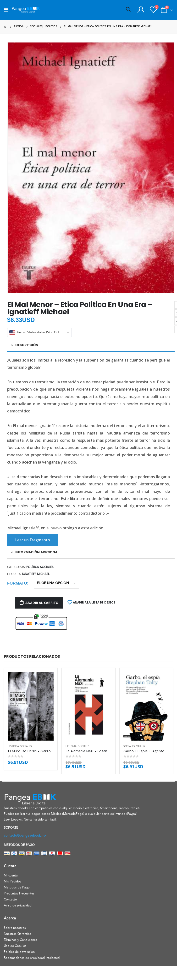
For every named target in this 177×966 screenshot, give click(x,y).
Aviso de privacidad (18, 905)
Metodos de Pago (17, 887)
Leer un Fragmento (32, 540)
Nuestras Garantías (17, 934)
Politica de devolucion (19, 952)
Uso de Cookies (15, 946)
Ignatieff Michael (36, 574)
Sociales (47, 567)
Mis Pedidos (12, 881)
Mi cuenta (11, 875)
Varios (140, 746)
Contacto (10, 899)
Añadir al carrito (41, 602)
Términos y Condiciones (20, 940)
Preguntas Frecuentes (19, 893)
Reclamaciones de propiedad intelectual (32, 958)
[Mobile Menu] (7, 10)
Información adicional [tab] (37, 552)
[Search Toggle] (128, 10)
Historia (13, 746)
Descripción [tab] (26, 345)
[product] (31, 706)
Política (32, 567)
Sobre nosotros (15, 928)
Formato (17, 583)
